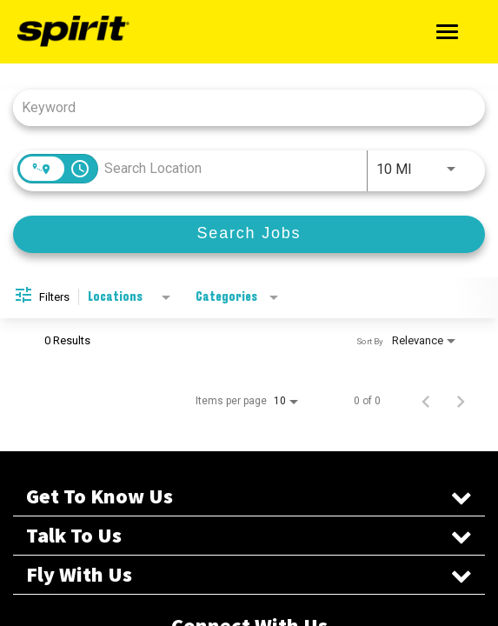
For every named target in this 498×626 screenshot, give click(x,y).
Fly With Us (249, 574)
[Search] (249, 234)
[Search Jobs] (249, 234)
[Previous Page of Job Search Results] (425, 400)
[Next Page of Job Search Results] (460, 400)
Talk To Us (249, 535)
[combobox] (240, 107)
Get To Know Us (249, 496)
